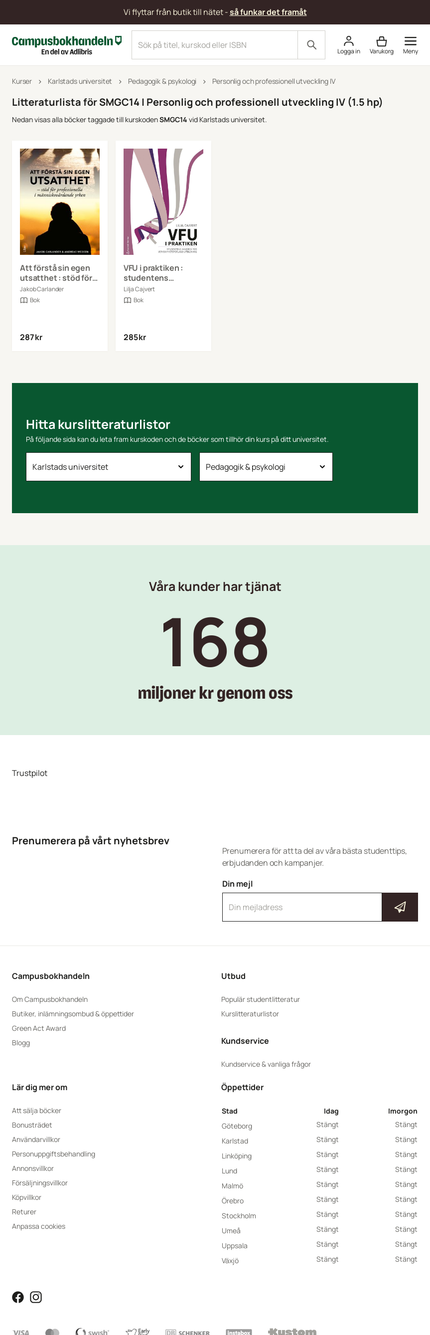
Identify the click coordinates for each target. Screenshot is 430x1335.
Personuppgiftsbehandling (53, 1153)
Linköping (237, 1155)
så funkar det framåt (268, 11)
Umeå (231, 1230)
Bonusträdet (32, 1125)
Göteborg (237, 1126)
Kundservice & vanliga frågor (266, 1064)
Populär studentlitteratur (260, 999)
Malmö (232, 1185)
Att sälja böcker (36, 1110)
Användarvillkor (36, 1139)
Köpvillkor (26, 1197)
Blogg (21, 1042)
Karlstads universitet (80, 81)
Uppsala (235, 1245)
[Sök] (311, 44)
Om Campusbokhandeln (50, 999)
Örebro (233, 1200)
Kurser (22, 81)
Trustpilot (29, 772)
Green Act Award (39, 1028)
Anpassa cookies (38, 1226)
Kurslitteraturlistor (250, 1013)
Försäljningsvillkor (40, 1182)
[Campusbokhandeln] (67, 43)
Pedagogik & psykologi (162, 81)
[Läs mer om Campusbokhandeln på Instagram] (36, 1296)
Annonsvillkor (33, 1168)
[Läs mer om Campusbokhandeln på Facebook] (18, 1296)
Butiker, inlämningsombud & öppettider (73, 1013)
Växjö (230, 1260)
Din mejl (320, 900)
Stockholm (239, 1215)
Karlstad (235, 1140)
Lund (229, 1170)
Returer (24, 1211)
